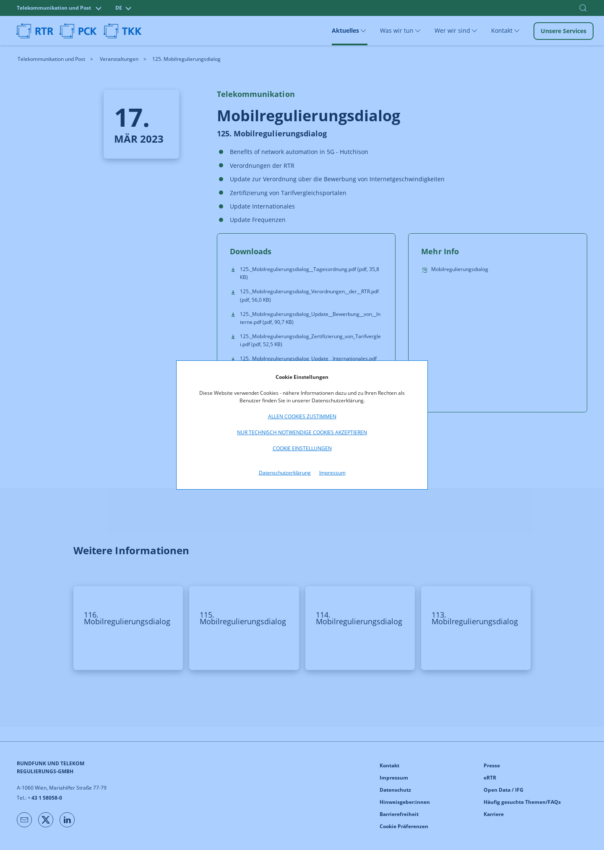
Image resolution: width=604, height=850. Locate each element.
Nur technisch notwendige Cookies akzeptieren (302, 432)
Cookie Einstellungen (302, 448)
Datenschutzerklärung (285, 472)
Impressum (332, 472)
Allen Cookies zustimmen (302, 416)
